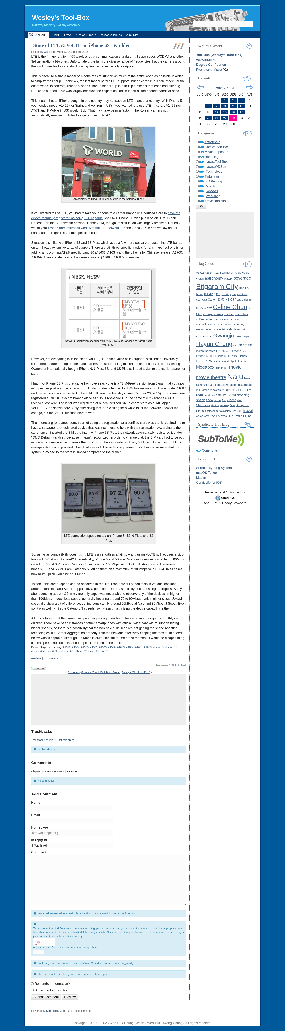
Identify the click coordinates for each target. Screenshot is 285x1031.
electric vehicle (226, 329)
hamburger (242, 336)
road (199, 395)
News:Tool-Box (217, 162)
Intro (72, 35)
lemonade (224, 361)
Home (57, 35)
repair (226, 390)
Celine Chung (232, 307)
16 (233, 112)
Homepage (39, 827)
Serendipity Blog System (214, 468)
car (233, 299)
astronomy (214, 278)
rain (198, 390)
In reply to (39, 840)
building (209, 294)
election (200, 329)
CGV (199, 314)
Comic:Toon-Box (217, 147)
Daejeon (230, 324)
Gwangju (223, 336)
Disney (240, 324)
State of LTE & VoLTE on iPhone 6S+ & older (81, 45)
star (239, 400)
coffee (200, 319)
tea (204, 410)
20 (208, 118)
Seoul (231, 395)
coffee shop (212, 319)
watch (199, 416)
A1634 (130, 647)
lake (215, 361)
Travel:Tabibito (215, 201)
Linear (61, 771)
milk (217, 367)
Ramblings (212, 157)
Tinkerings (212, 176)
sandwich (209, 395)
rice (249, 390)
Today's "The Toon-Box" (136, 672)
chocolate (241, 314)
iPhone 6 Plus (51, 651)
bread (199, 294)
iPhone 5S (171, 647)
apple (237, 272)
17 (241, 112)
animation (228, 272)
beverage (242, 278)
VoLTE (105, 651)
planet (233, 384)
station (215, 405)
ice (235, 345)
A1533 (93, 647)
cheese (218, 314)
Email (35, 815)
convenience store (207, 324)
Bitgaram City (217, 286)
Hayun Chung (214, 344)
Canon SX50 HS (219, 299)
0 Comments (51, 658)
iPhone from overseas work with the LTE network (83, 228)
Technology (214, 171)
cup (222, 324)
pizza (225, 385)
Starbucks (203, 405)
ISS (236, 356)
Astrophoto (212, 142)
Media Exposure (216, 152)
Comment (38, 852)
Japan (243, 356)
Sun (232, 405)
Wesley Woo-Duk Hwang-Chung (231, 415)
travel (248, 410)
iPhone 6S (67, 651)
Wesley (48, 51)
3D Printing (214, 181)
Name (35, 803)
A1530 (85, 647)
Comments (210, 450)
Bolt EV (244, 288)
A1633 (121, 647)
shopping (243, 395)
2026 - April (225, 88)
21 (216, 118)
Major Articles (122, 35)
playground (245, 384)
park (218, 384)
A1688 (148, 647)
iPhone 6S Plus (84, 651)
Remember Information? (52, 984)
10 (241, 106)
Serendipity (52, 1010)
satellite (221, 395)
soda (217, 400)
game (209, 336)
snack (200, 400)
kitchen (200, 361)
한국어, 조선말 (174, 665)
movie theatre (211, 377)
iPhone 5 (158, 647)
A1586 (112, 647)
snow (210, 400)
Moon (224, 367)
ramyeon (215, 389)
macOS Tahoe (206, 473)
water (207, 416)
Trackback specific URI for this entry (52, 740)
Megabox (205, 367)
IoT (218, 351)
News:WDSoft (216, 166)
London (242, 361)
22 (225, 118)
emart (241, 329)
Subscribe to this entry (51, 990)
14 (216, 112)
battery (228, 278)
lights (234, 361)
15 (225, 112)
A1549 (103, 647)
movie (235, 367)
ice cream (245, 345)
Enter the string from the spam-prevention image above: (66, 947)
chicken (229, 314)
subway (224, 405)
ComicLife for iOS (209, 482)
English (183, 665)
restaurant (238, 390)
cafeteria (242, 294)
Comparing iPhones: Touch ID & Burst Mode (94, 672)
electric (211, 329)
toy (234, 411)
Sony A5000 (229, 400)
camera (201, 299)
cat (239, 299)
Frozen (200, 336)
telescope (213, 410)
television (225, 410)
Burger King (223, 294)
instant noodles (205, 351)
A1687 (138, 647)
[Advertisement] (108, 699)
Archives (147, 35)
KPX (208, 361)
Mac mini (202, 477)
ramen (205, 390)
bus (234, 294)
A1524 (75, 647)
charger (208, 314)
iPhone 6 (36, 651)
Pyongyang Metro (209, 69)
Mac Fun (212, 186)
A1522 (67, 647)
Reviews (36, 658)
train (239, 410)
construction (229, 319)
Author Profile (93, 35)
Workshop (213, 196)
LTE (97, 651)
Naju (235, 376)
